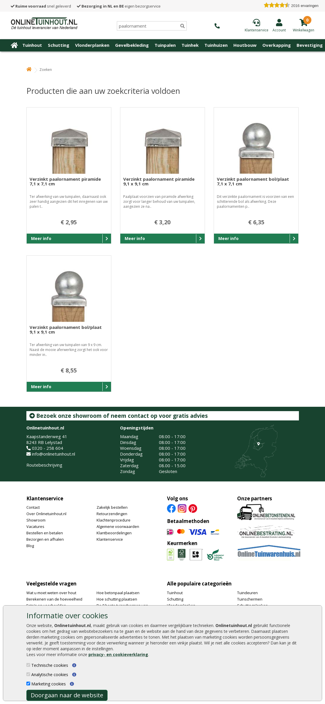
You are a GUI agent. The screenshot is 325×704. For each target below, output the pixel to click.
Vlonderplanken (92, 45)
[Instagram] (182, 508)
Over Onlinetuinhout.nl (46, 513)
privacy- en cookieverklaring (118, 654)
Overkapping (276, 45)
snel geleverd (41, 6)
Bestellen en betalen (44, 532)
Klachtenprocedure (113, 520)
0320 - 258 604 (47, 448)
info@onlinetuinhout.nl (53, 454)
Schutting (58, 45)
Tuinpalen (165, 45)
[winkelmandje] (303, 29)
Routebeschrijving (44, 465)
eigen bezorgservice (119, 6)
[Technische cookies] (28, 665)
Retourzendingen (112, 513)
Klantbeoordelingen (114, 532)
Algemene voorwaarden (118, 526)
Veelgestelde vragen (51, 583)
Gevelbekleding (132, 45)
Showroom (36, 520)
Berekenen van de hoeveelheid (54, 599)
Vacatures (35, 526)
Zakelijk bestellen (112, 507)
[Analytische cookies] (28, 674)
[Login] (279, 25)
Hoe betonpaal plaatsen (118, 592)
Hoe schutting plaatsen (117, 599)
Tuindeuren (247, 592)
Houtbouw (245, 45)
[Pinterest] (192, 508)
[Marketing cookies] (28, 683)
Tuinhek (190, 45)
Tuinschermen (249, 599)
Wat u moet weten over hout (51, 592)
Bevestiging (310, 45)
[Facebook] (171, 508)
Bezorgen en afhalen (45, 539)
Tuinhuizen (216, 45)
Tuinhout (32, 45)
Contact (33, 507)
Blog (30, 545)
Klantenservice (44, 498)
